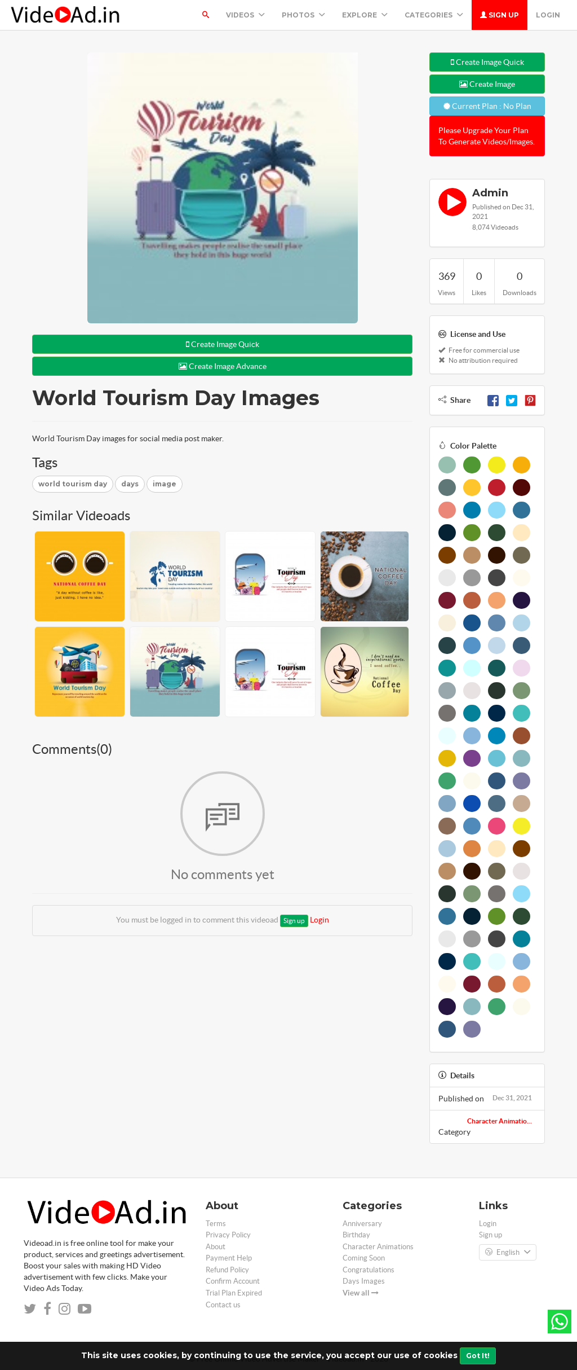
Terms (216, 1223)
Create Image (487, 84)
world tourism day (72, 484)
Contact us (223, 1305)
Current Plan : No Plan (487, 106)
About (215, 1246)
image (164, 484)
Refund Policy (227, 1270)
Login (548, 15)
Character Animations (378, 1246)
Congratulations (368, 1270)
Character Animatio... (499, 1121)
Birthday (356, 1235)
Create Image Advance (223, 366)
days (130, 484)
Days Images (364, 1281)
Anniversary (362, 1223)
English (507, 1252)
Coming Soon (364, 1258)
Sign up (499, 15)
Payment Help (229, 1258)
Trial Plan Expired (234, 1293)
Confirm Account (233, 1281)
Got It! (478, 1355)
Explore (365, 15)
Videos (245, 15)
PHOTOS (303, 15)
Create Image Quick (222, 344)
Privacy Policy (228, 1235)
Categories (434, 15)
